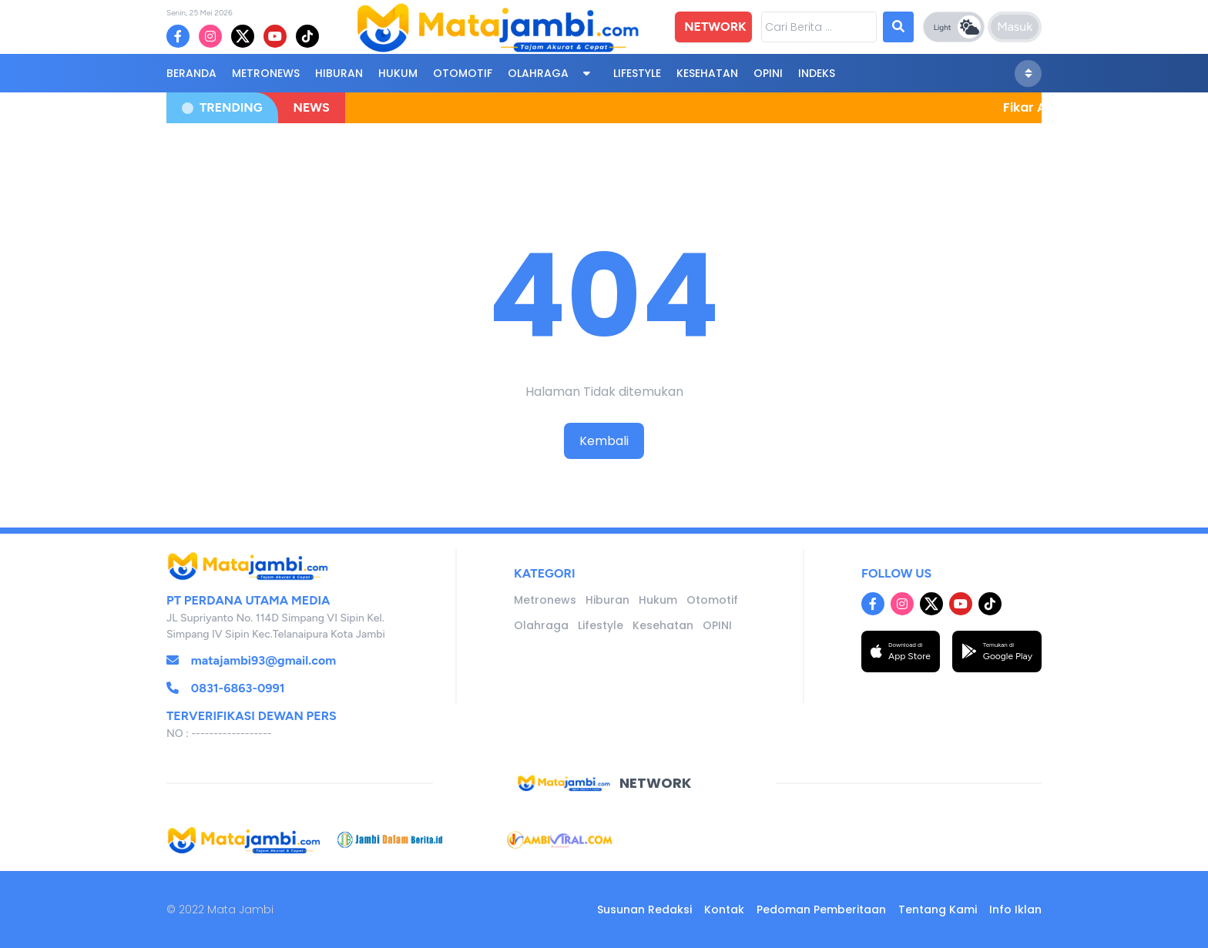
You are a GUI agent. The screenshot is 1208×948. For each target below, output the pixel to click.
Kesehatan (707, 73)
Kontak (724, 909)
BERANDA (191, 73)
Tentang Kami (937, 909)
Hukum (398, 73)
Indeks (816, 73)
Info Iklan (1015, 909)
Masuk (1014, 26)
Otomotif (462, 73)
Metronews (266, 73)
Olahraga (538, 73)
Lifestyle (637, 73)
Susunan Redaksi (644, 909)
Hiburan (339, 73)
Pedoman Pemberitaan (821, 909)
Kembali (604, 441)
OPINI (768, 73)
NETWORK (715, 26)
